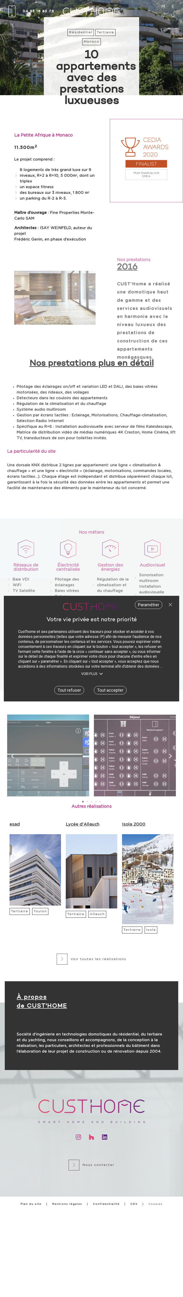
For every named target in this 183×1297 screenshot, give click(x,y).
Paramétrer (148, 604)
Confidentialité (106, 1204)
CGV (134, 1204)
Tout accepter (110, 689)
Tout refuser (169, 604)
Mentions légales (67, 1204)
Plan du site (30, 1204)
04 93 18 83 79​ (38, 11)
